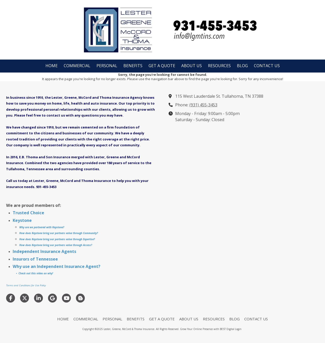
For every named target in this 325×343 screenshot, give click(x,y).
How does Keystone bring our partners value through (50, 233)
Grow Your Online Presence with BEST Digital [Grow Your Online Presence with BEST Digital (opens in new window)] (207, 329)
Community (89, 233)
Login (238, 329)
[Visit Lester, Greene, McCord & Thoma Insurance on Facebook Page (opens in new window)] (10, 298)
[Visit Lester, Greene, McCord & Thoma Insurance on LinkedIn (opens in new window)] (38, 298)
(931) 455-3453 (203, 105)
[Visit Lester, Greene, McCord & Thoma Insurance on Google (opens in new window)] (52, 298)
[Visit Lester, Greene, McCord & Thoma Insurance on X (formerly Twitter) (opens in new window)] (24, 298)
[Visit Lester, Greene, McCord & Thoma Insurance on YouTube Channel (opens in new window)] (66, 298)
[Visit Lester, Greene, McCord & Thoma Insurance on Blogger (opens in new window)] (80, 298)
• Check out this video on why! (34, 273)
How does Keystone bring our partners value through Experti (55, 239)
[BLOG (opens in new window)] (242, 66)
